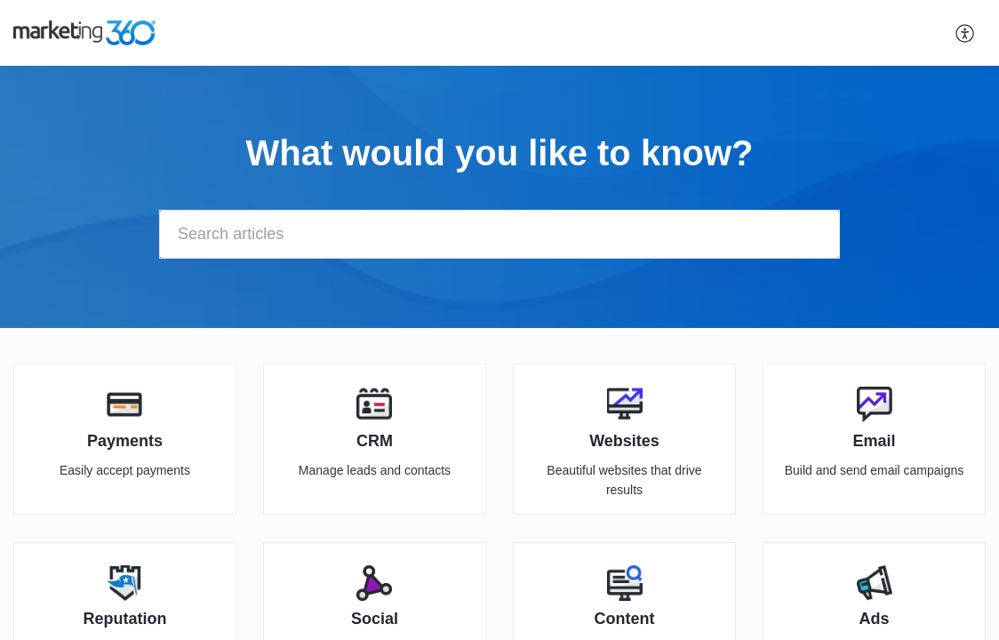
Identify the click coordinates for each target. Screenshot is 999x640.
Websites (624, 441)
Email (874, 441)
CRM (374, 441)
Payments (125, 441)
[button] (966, 32)
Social (374, 619)
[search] (499, 234)
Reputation (124, 619)
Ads (874, 619)
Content (625, 619)
